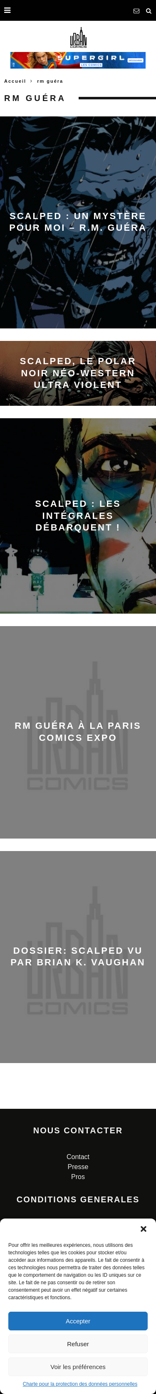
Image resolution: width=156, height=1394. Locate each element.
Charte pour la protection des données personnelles (80, 1384)
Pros (78, 1176)
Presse (78, 1166)
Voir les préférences (78, 1366)
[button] (143, 1229)
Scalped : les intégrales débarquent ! (78, 515)
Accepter (78, 1321)
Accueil (15, 81)
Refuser (78, 1343)
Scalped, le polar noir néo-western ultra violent (78, 373)
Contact (78, 1156)
